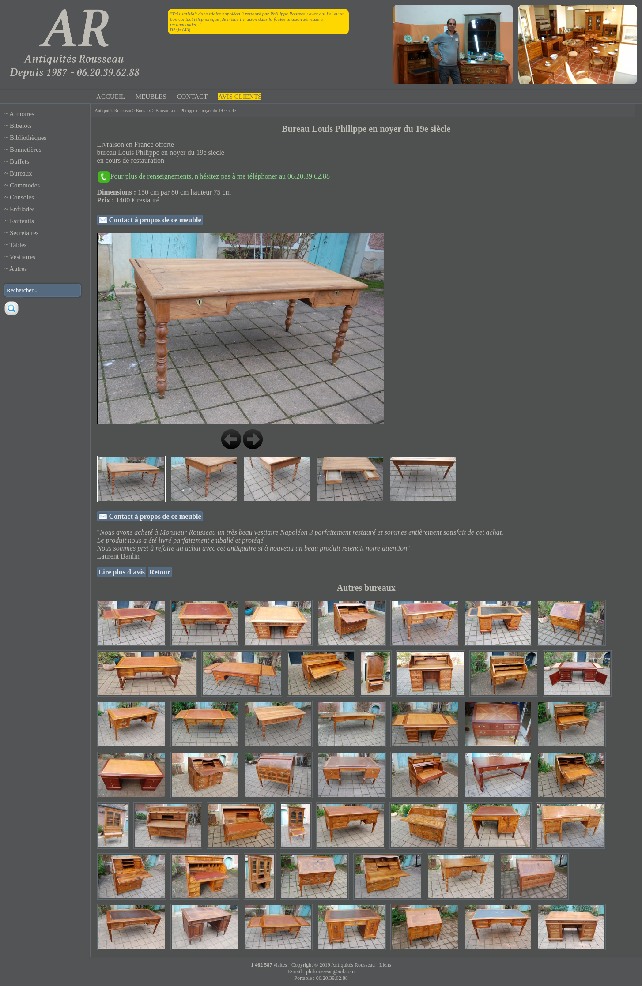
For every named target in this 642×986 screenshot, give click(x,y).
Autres (18, 268)
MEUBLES (151, 96)
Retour (159, 572)
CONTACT (192, 96)
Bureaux (21, 173)
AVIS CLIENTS (239, 96)
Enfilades (22, 209)
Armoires (21, 113)
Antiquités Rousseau (113, 110)
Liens (385, 965)
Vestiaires (22, 256)
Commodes (25, 185)
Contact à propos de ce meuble (154, 220)
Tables (18, 244)
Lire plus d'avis (121, 572)
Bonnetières (26, 149)
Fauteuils (22, 221)
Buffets (19, 161)
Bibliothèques (28, 137)
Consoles (22, 197)
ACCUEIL (110, 96)
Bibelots (21, 125)
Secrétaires (24, 232)
